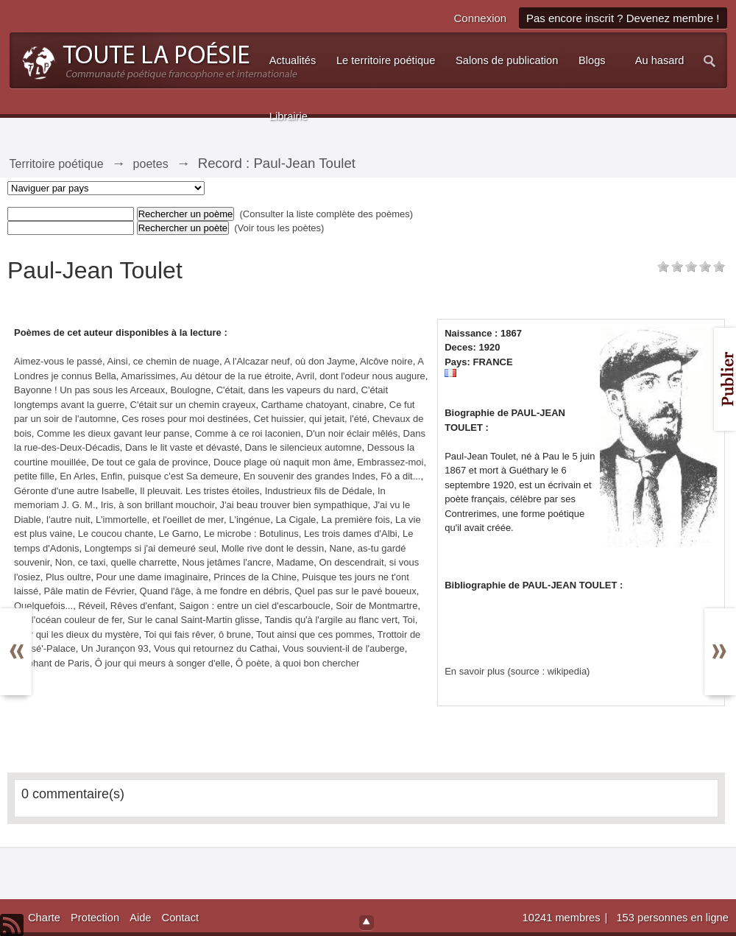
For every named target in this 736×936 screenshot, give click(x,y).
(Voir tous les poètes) (279, 227)
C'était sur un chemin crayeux (193, 404)
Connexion (479, 18)
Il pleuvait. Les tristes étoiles (200, 490)
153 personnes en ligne (672, 917)
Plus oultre (68, 577)
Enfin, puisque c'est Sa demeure (169, 476)
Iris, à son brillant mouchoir (158, 504)
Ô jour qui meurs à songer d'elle (162, 663)
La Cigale (295, 519)
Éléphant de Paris (52, 663)
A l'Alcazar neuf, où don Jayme (289, 361)
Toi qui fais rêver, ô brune (197, 634)
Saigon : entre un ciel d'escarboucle (254, 605)
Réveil (91, 605)
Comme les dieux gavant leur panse (113, 433)
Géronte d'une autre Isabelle (74, 490)
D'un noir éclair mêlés (352, 433)
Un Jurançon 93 (115, 648)
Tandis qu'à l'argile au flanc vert (330, 619)
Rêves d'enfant (142, 605)
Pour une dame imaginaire (152, 577)
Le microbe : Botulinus (251, 533)
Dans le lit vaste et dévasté (182, 447)
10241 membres (563, 917)
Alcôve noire (386, 361)
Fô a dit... (400, 476)
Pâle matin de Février (88, 591)
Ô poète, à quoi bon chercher (297, 663)
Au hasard (659, 60)
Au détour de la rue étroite (235, 375)
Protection (95, 917)
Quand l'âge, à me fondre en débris (214, 591)
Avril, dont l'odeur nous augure (360, 375)
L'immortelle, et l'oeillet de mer (160, 519)
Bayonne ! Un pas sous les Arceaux (89, 389)
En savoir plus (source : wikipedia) (517, 671)
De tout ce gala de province (150, 462)
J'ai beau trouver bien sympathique (294, 504)
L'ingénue (249, 519)
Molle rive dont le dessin (273, 548)
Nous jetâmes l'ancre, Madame (248, 562)
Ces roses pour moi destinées (184, 418)
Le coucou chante (116, 533)
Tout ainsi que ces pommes (314, 634)
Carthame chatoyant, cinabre (322, 404)
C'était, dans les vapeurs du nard (286, 389)
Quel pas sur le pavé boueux (355, 591)
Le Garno (179, 533)
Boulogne (190, 389)
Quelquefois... (43, 605)
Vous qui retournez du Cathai (215, 648)
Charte (44, 917)
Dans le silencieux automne (303, 447)
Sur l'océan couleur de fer (68, 619)
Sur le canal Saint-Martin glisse (193, 619)
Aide (140, 917)
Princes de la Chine (255, 577)
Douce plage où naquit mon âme (282, 462)
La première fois (356, 519)
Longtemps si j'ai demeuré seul (150, 548)
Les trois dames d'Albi (350, 533)
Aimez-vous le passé (58, 361)
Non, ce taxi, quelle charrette (116, 562)
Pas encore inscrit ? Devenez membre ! (623, 18)
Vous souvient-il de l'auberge (344, 648)
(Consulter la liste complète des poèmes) (327, 213)
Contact (180, 917)
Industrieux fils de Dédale (318, 490)
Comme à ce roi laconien (248, 433)
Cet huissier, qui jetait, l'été (310, 418)
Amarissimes (148, 375)
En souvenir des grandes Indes (309, 476)
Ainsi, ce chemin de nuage (163, 361)
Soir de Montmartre (376, 605)
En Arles (77, 476)
